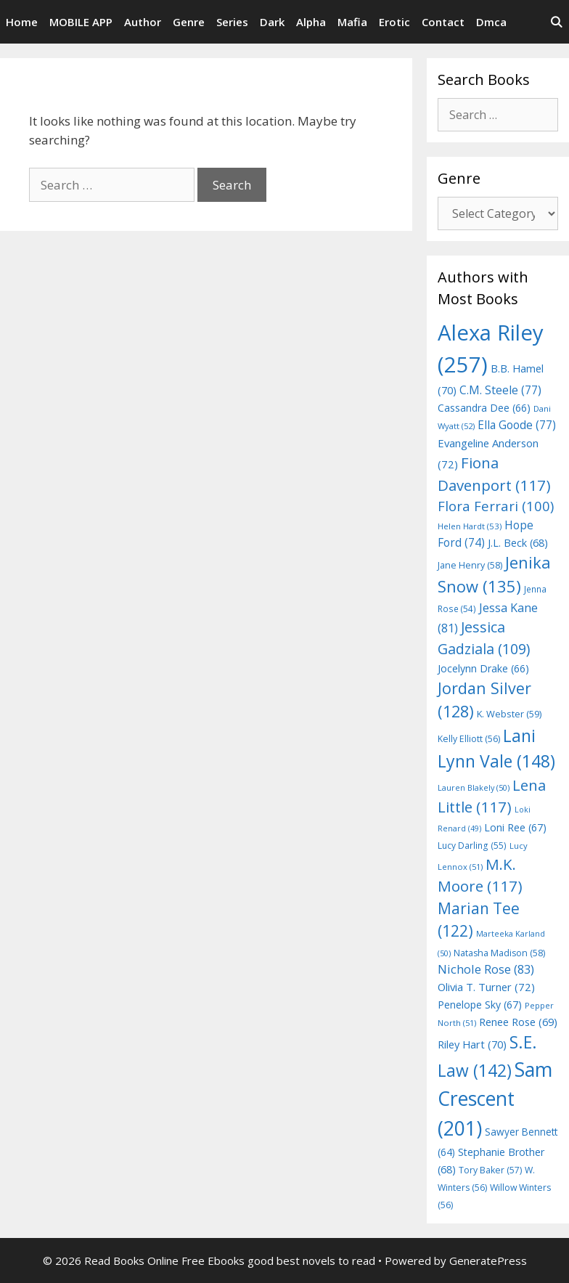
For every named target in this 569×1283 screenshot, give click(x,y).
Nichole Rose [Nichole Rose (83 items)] (486, 969)
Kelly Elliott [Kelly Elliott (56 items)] (469, 739)
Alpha (311, 22)
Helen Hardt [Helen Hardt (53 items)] (470, 526)
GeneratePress (488, 1260)
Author (142, 22)
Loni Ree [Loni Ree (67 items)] (515, 827)
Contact (443, 22)
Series (232, 22)
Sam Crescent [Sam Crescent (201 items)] (495, 1098)
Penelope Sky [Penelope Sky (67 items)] (480, 1004)
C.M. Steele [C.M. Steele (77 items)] (500, 390)
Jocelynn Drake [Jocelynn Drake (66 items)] (483, 668)
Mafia (352, 22)
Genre (189, 22)
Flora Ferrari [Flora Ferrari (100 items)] (496, 506)
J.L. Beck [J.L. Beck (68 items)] (518, 543)
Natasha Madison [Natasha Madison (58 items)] (499, 953)
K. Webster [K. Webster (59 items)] (509, 713)
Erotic (394, 22)
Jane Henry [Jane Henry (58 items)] (470, 565)
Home (22, 22)
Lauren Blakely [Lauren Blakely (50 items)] (473, 787)
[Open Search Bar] (556, 22)
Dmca (491, 22)
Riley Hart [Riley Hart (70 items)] (472, 1044)
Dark (272, 22)
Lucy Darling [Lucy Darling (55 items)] (472, 845)
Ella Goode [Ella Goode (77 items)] (517, 425)
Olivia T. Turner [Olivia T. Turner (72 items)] (486, 986)
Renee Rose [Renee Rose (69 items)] (518, 1021)
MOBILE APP (80, 22)
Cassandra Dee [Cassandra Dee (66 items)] (484, 408)
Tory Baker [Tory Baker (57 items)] (490, 1170)
